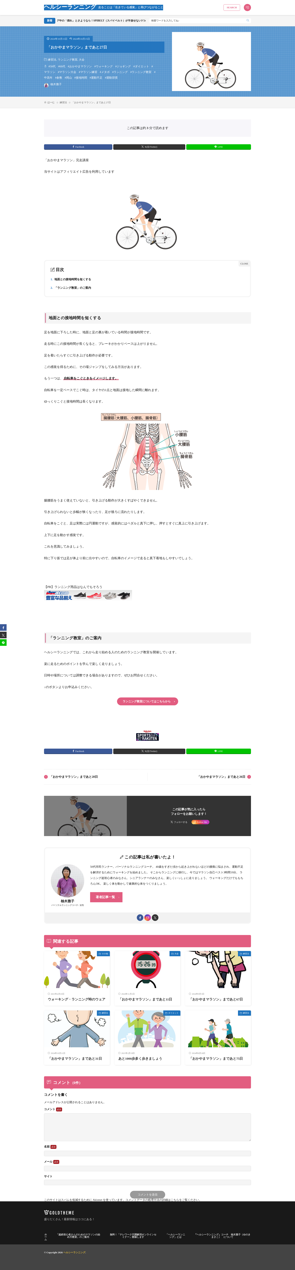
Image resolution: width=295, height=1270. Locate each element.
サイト (48, 1176)
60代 (62, 66)
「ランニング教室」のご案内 (71, 288)
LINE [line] (220, 147)
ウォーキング (104, 66)
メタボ (105, 72)
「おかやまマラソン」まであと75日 (216, 1058)
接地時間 (81, 77)
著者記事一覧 (105, 897)
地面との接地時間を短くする (71, 279)
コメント (53, 1109)
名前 (50, 1147)
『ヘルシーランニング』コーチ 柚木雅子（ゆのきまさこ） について (222, 1235)
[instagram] (147, 917)
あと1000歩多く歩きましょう (140, 1058)
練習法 (52, 59)
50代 (53, 66)
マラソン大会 (67, 72)
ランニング (121, 72)
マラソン (49, 72)
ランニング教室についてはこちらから (147, 701)
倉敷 (59, 77)
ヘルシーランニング (103, 7)
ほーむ (51, 102)
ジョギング (124, 66)
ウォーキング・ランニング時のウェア (76, 999)
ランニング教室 (68, 59)
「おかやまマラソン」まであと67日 (216, 999)
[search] (248, 20)
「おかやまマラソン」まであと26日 (221, 776)
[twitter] (155, 917)
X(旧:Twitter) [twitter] (151, 147)
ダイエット (142, 66)
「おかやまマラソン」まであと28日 (74, 776)
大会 (81, 59)
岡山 (69, 77)
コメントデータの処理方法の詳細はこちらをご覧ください (162, 1199)
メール (51, 1162)
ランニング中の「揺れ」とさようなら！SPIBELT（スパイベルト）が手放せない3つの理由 (117, 20)
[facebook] (140, 917)
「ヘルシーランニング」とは (175, 1235)
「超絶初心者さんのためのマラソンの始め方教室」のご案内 (78, 1235)
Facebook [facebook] (79, 147)
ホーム (45, 1237)
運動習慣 (112, 77)
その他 (105, 953)
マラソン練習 (88, 72)
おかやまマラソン (80, 66)
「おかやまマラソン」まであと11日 (145, 999)
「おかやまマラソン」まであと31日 (75, 1058)
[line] (3, 642)
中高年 (48, 77)
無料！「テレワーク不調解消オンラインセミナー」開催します (133, 1235)
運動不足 (96, 77)
